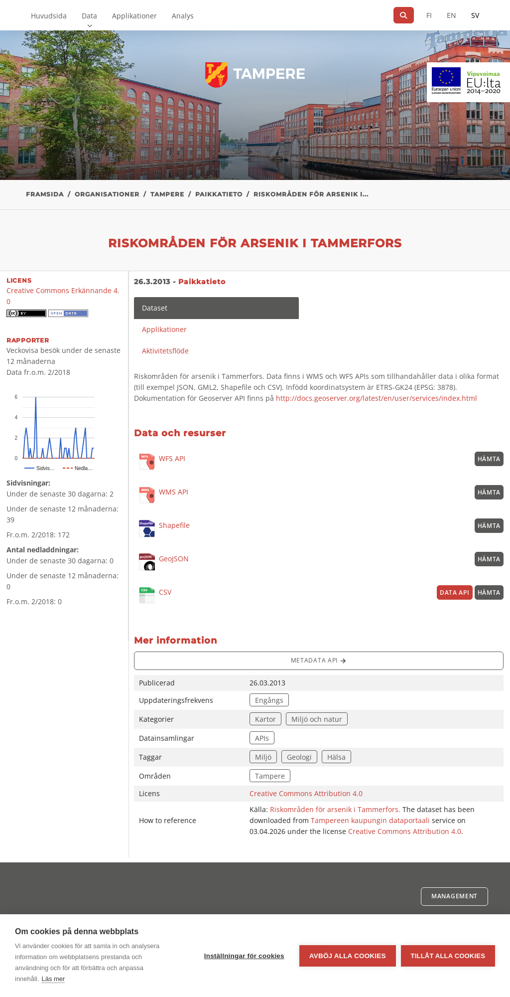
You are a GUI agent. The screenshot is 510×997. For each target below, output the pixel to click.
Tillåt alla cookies (448, 956)
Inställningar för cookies (244, 956)
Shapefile (162, 528)
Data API (455, 592)
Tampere (167, 194)
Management (454, 896)
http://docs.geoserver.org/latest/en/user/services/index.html (376, 398)
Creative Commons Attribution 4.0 (306, 793)
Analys (183, 15)
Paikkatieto (219, 194)
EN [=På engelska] (451, 15)
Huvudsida (49, 15)
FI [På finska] (429, 15)
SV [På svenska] (475, 15)
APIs (262, 738)
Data (89, 15)
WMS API (161, 495)
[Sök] (403, 15)
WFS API (159, 462)
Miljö (263, 757)
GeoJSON (161, 562)
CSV (152, 596)
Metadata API (319, 660)
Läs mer (53, 979)
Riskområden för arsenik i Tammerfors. (336, 809)
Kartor (265, 719)
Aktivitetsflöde (165, 350)
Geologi (299, 757)
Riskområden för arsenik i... (311, 194)
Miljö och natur (316, 719)
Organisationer (107, 194)
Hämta (489, 459)
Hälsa (336, 757)
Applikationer (134, 15)
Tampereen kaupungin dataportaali (370, 820)
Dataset (154, 308)
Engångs (269, 700)
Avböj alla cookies (347, 956)
